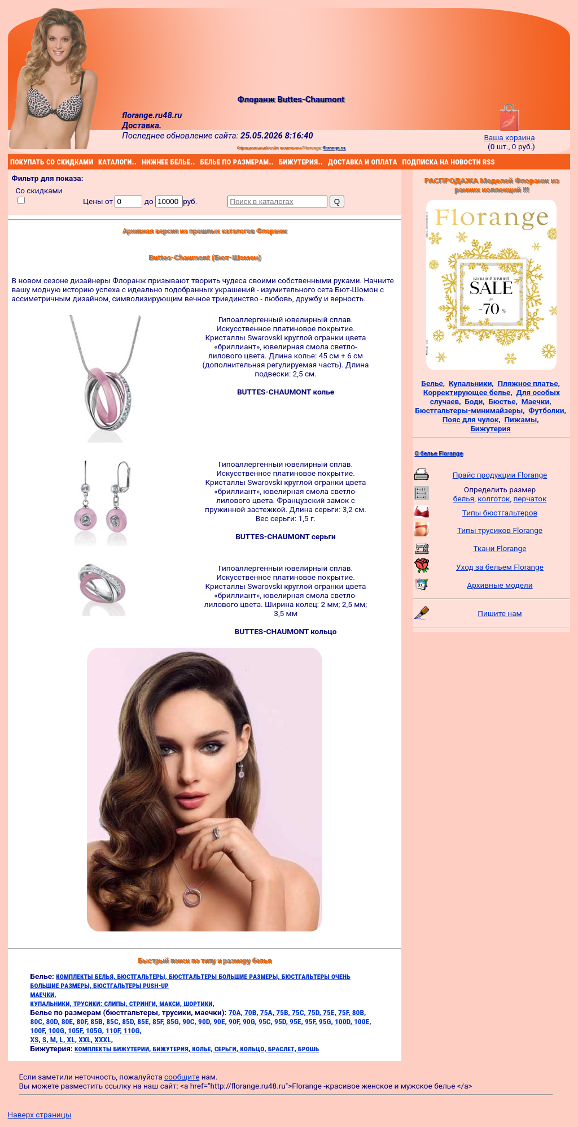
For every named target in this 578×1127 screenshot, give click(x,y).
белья (463, 498)
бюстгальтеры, (143, 976)
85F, (159, 1021)
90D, (205, 1021)
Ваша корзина (509, 133)
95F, (312, 1021)
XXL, (86, 1039)
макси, (171, 1003)
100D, (344, 1021)
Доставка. (141, 125)
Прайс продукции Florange (500, 474)
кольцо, (254, 1048)
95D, (282, 1021)
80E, (69, 1021)
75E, (330, 1012)
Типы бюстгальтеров (499, 512)
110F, (115, 1030)
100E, (362, 1021)
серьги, (227, 1048)
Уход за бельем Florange (500, 566)
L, (63, 1039)
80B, (359, 1012)
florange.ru (333, 147)
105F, (77, 1030)
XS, (36, 1039)
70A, (236, 1012)
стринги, (144, 1003)
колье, (203, 1048)
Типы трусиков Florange (499, 530)
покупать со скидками (12, 162)
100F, (39, 1030)
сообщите (181, 1076)
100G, (58, 1030)
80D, (54, 1021)
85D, (129, 1021)
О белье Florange (438, 453)
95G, (327, 1021)
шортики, (198, 1003)
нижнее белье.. (143, 162)
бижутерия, (172, 1048)
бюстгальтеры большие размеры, (225, 976)
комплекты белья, (86, 976)
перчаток (530, 498)
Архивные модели (499, 584)
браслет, (283, 1048)
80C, (38, 1021)
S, (46, 1039)
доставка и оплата (329, 162)
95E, (297, 1021)
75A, (268, 1012)
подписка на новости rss (403, 162)
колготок (494, 498)
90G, (251, 1021)
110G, (133, 1030)
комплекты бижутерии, (113, 1048)
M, (55, 1039)
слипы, (116, 1003)
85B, (98, 1021)
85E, (144, 1021)
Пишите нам (500, 613)
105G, (96, 1030)
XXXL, (103, 1039)
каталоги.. (99, 162)
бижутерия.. (280, 162)
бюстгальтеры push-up (131, 985)
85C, (114, 1021)
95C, (266, 1021)
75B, (284, 1012)
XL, (73, 1039)
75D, (315, 1012)
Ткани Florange (500, 548)
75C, (300, 1012)
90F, (236, 1021)
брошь (308, 1048)
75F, (345, 1012)
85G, (174, 1021)
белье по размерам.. (202, 162)
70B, (252, 1012)
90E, (221, 1021)
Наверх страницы (40, 1114)
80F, (84, 1021)
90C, (190, 1021)
